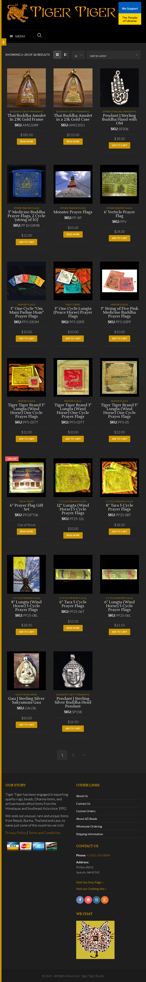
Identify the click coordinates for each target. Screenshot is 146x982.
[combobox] (78, 55)
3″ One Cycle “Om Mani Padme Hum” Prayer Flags (26, 312)
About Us (82, 796)
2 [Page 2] (73, 755)
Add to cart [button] (119, 145)
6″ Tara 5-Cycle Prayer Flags (73, 604)
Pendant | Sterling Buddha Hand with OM (119, 119)
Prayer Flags (26, 304)
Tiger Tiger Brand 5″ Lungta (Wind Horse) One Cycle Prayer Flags (26, 411)
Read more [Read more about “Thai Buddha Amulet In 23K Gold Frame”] (26, 141)
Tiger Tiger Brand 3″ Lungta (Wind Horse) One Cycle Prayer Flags (73, 411)
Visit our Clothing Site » (91, 888)
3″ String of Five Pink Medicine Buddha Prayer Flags (119, 312)
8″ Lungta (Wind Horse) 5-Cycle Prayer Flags (26, 606)
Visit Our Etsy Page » (89, 882)
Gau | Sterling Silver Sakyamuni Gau (26, 700)
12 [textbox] (76, 56)
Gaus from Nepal (26, 694)
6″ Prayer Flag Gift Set (26, 507)
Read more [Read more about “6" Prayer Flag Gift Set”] (26, 531)
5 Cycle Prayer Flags (73, 501)
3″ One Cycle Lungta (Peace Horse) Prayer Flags (73, 312)
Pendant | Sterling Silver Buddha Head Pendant (73, 702)
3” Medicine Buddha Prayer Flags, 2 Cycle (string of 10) (26, 216)
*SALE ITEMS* (73, 304)
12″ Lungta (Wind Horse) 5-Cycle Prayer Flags (73, 509)
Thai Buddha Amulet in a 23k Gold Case (73, 117)
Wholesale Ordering (89, 826)
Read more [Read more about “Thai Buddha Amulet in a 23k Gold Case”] (73, 141)
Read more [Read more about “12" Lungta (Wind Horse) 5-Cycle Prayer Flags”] (73, 535)
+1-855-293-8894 (98, 855)
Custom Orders (86, 811)
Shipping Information (89, 834)
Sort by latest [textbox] (98, 56)
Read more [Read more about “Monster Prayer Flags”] (73, 234)
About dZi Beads (86, 818)
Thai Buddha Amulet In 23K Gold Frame (26, 117)
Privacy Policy (15, 833)
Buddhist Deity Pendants (26, 111)
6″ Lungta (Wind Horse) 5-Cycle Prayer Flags (119, 606)
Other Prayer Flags (26, 208)
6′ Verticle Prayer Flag (119, 214)
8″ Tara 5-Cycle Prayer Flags (119, 507)
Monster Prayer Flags (73, 212)
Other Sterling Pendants (119, 111)
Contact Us (83, 803)
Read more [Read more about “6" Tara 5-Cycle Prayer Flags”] (73, 628)
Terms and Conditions (44, 833)
